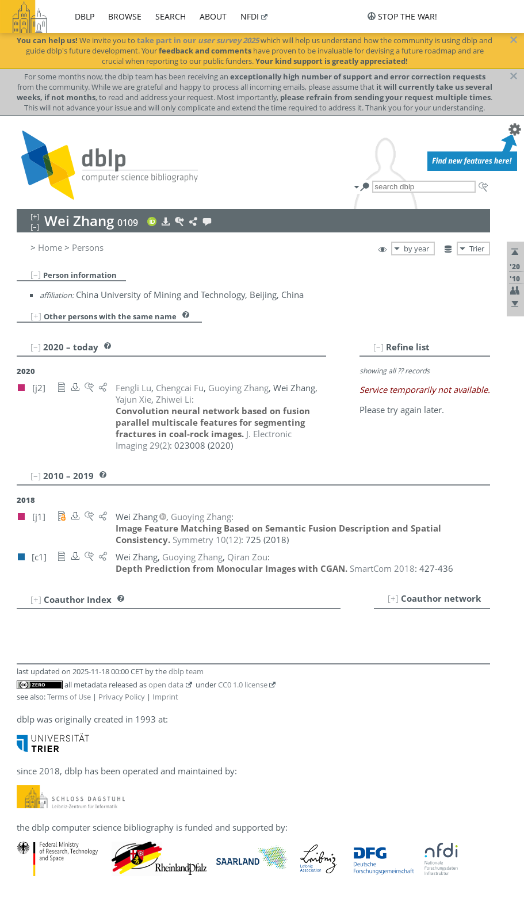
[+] (35, 316)
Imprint (165, 696)
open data (165, 684)
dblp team (186, 671)
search (170, 16)
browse (124, 16)
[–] (35, 274)
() (207, 539)
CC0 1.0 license (242, 684)
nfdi (249, 16)
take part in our (198, 40)
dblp (84, 16)
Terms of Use (69, 696)
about (213, 16)
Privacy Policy (121, 696)
